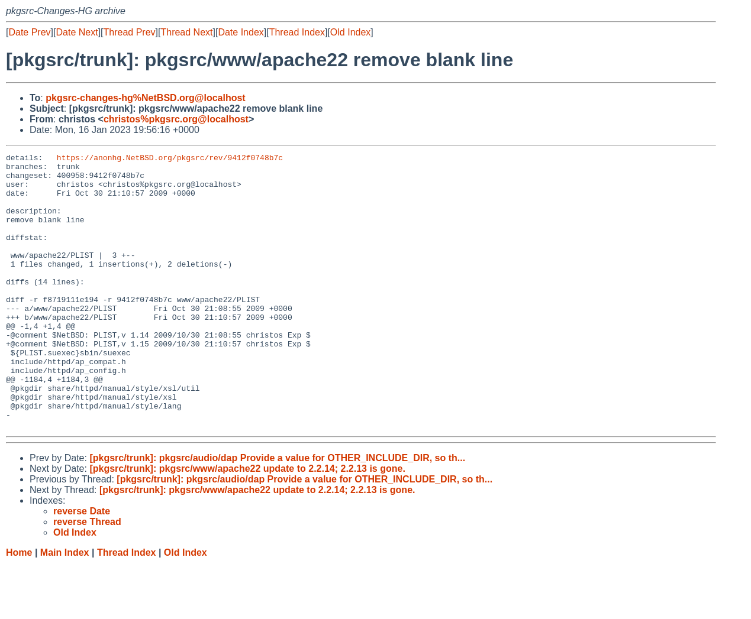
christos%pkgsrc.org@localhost (176, 119)
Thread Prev (130, 32)
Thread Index (297, 32)
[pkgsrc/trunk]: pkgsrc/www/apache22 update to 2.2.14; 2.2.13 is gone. (247, 523)
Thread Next (186, 32)
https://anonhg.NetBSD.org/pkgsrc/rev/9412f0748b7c (170, 159)
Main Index (64, 607)
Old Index (350, 32)
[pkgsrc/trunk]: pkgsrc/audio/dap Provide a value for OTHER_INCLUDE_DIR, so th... (277, 513)
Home (19, 607)
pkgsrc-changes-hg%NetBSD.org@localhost (145, 98)
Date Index (240, 32)
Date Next (77, 32)
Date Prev (29, 32)
